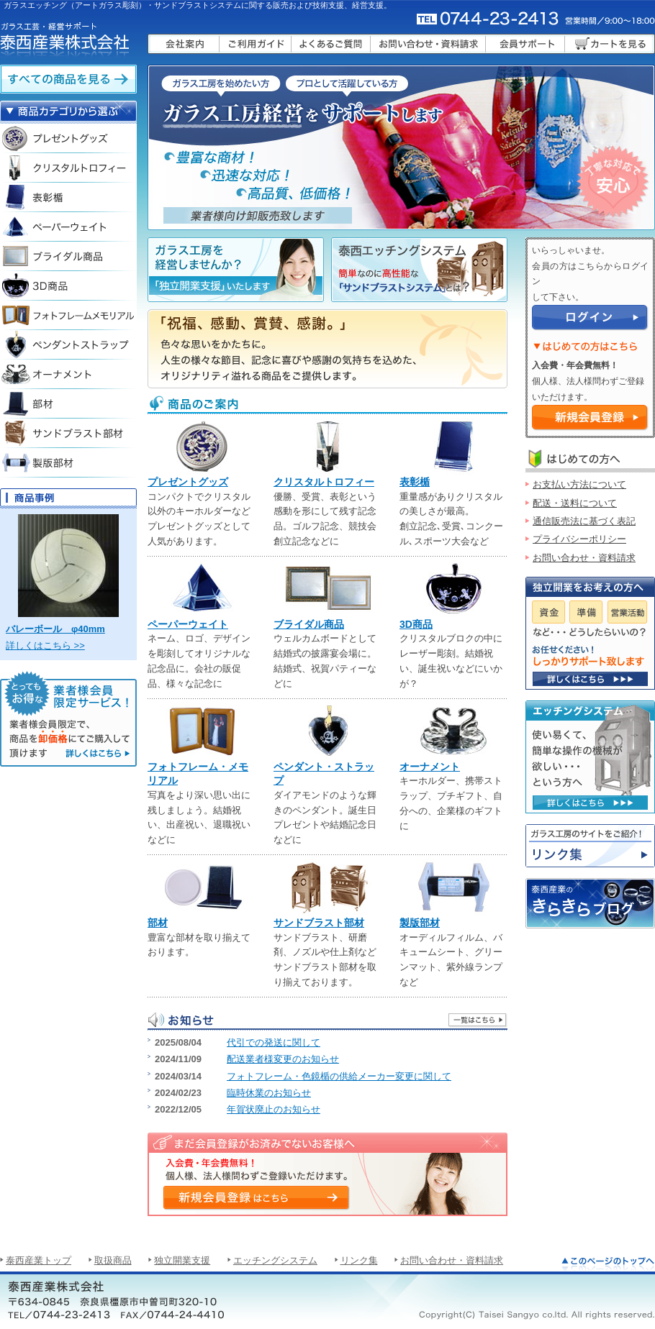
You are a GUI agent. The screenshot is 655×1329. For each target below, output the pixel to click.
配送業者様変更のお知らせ (283, 1059)
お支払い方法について (579, 484)
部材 (158, 922)
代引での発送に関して (273, 1042)
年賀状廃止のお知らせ (273, 1109)
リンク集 (590, 845)
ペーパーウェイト (188, 624)
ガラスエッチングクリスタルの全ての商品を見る (68, 79)
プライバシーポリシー (579, 539)
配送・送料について (575, 503)
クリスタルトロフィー (324, 482)
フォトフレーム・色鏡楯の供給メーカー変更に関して (339, 1076)
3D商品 (416, 624)
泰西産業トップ (38, 1260)
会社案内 (184, 44)
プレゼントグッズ (188, 482)
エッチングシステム (275, 1260)
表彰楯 (414, 482)
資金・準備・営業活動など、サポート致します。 (590, 679)
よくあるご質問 (331, 44)
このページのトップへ (608, 1263)
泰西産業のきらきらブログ (590, 903)
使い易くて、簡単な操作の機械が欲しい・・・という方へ (590, 802)
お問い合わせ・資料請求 (428, 44)
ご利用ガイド (256, 44)
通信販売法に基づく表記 (584, 521)
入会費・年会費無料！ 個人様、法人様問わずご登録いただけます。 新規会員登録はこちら (255, 1197)
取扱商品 (113, 1260)
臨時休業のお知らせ (269, 1092)
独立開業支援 (182, 1260)
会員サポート (525, 44)
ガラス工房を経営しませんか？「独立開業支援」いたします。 (236, 269)
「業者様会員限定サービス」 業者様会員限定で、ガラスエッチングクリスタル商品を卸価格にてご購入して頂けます (68, 719)
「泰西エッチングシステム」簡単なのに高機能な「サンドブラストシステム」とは (419, 269)
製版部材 (419, 922)
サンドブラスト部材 (319, 922)
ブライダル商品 (309, 624)
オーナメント (429, 766)
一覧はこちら (477, 1019)
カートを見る (610, 44)
